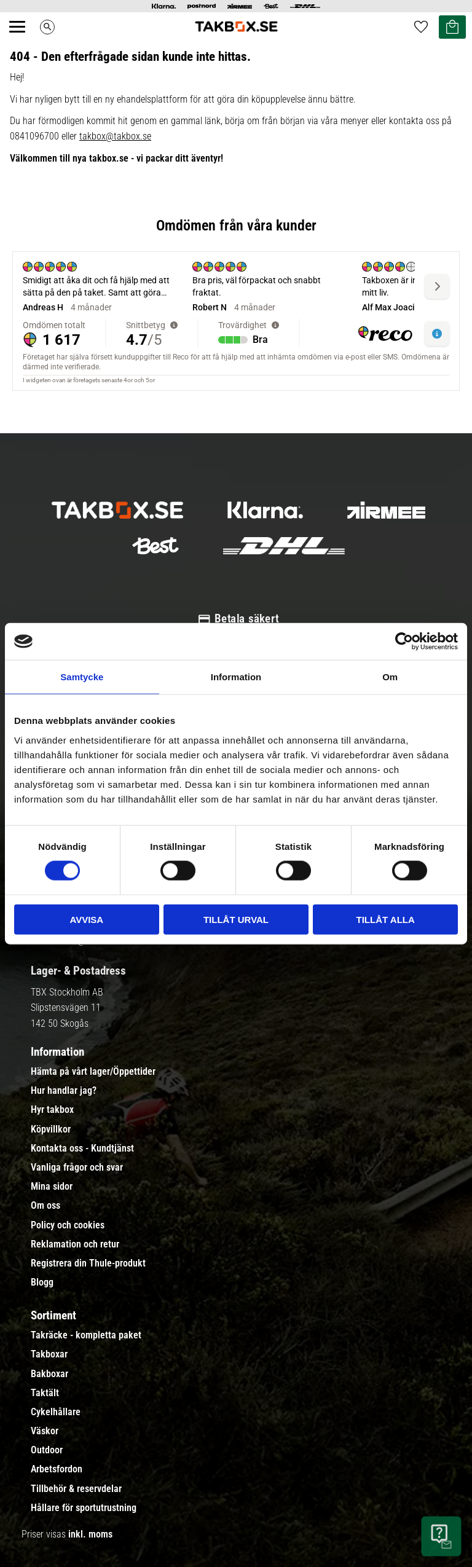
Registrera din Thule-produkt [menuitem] (88, 1263)
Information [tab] (236, 677)
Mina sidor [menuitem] (52, 1186)
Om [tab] (390, 677)
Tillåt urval (236, 919)
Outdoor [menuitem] (47, 1450)
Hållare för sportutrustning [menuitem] (83, 1508)
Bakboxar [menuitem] (49, 1374)
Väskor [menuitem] (44, 1431)
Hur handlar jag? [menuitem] (63, 1090)
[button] (24, 40)
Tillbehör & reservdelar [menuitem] (76, 1488)
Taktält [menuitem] (45, 1393)
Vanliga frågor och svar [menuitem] (77, 1167)
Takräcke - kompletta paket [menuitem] (86, 1335)
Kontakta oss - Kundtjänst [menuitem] (82, 1148)
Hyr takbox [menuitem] (52, 1109)
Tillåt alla (385, 919)
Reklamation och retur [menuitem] (75, 1244)
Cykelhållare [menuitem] (56, 1412)
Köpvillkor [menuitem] (51, 1129)
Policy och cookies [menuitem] (67, 1225)
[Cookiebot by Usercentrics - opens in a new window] (404, 641)
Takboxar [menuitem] (49, 1354)
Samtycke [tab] (81, 677)
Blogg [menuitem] (42, 1282)
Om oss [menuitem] (45, 1205)
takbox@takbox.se (115, 136)
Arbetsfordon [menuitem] (56, 1469)
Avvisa (86, 919)
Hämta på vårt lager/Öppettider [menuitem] (93, 1071)
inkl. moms (90, 1534)
